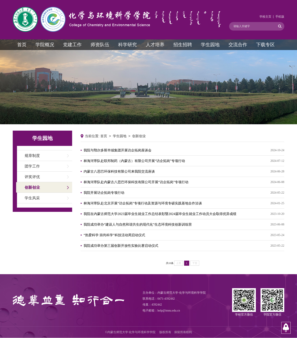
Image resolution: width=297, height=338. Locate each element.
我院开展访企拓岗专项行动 (184, 192)
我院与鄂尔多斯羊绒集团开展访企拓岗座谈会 (184, 150)
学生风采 (32, 198)
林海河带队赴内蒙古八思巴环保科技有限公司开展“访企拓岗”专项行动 (184, 182)
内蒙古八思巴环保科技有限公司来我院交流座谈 (184, 171)
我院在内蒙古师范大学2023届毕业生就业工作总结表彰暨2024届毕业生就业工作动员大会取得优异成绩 (184, 214)
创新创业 (32, 187)
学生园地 (210, 44)
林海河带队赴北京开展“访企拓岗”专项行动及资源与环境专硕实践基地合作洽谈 (184, 203)
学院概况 (44, 44)
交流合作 (237, 44)
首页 (22, 44)
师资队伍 (100, 44)
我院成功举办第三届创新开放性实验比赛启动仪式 (184, 245)
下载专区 (265, 44)
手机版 (279, 16)
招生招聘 (182, 44)
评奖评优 (32, 177)
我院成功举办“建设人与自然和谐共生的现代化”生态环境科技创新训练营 (184, 224)
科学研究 (127, 44)
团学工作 (32, 166)
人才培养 (155, 44)
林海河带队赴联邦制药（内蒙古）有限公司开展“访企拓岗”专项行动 (184, 161)
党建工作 (72, 44)
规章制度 (32, 156)
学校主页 (265, 16)
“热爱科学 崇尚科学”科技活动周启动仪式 (184, 235)
